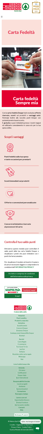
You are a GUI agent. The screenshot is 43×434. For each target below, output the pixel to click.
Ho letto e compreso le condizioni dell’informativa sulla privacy (21, 274)
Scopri (17, 296)
